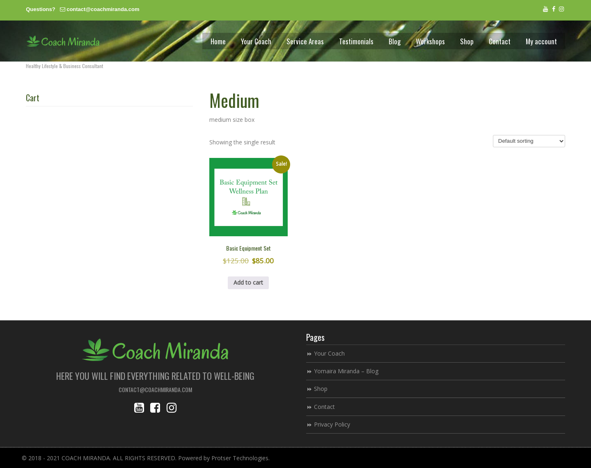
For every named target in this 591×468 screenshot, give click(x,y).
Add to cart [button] (248, 282)
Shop (321, 389)
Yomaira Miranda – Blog (346, 371)
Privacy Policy (332, 424)
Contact (324, 407)
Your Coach (329, 353)
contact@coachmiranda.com (102, 9)
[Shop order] (529, 141)
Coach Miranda (63, 41)
